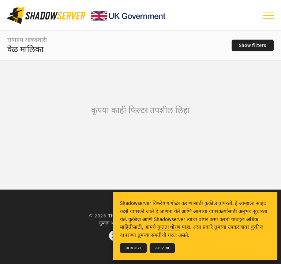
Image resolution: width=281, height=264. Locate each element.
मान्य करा (133, 248)
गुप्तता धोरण (168, 227)
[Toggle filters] (253, 45)
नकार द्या (162, 248)
